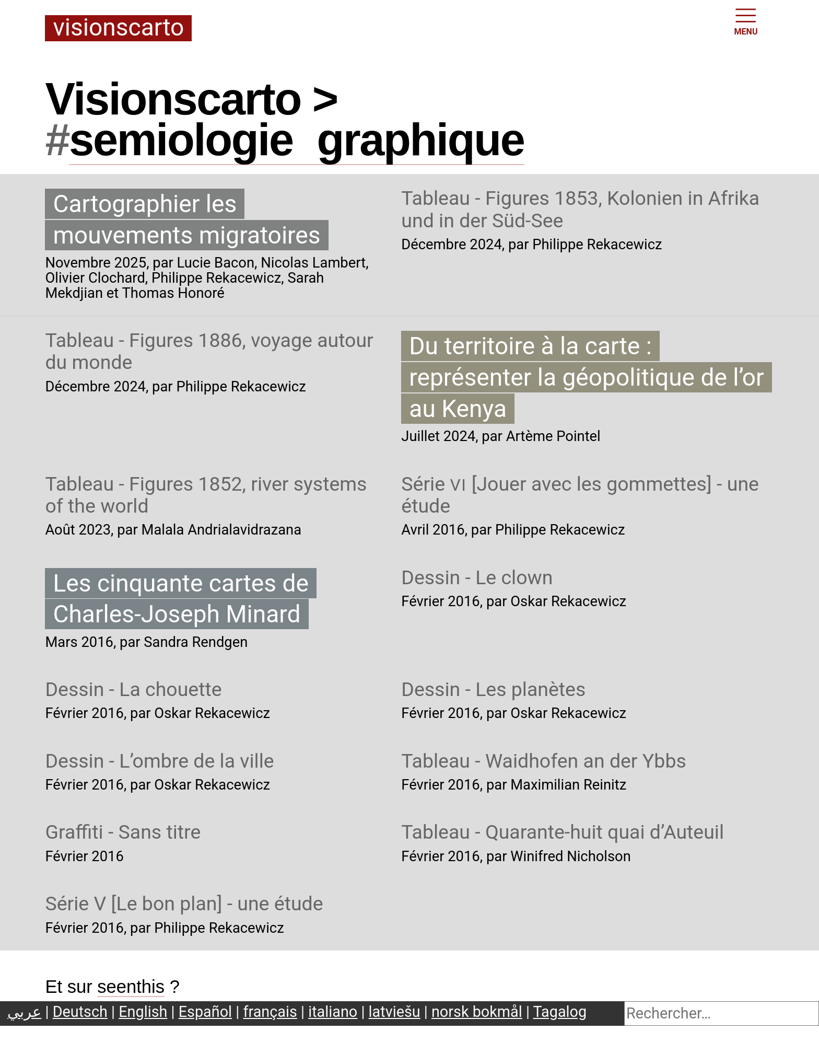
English (143, 1012)
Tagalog (560, 1012)
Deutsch (80, 1012)
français (270, 1012)
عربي (24, 1012)
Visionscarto (118, 28)
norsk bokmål (476, 1012)
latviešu (394, 1012)
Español (205, 1012)
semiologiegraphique (296, 139)
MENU (746, 21)
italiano (332, 1012)
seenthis (131, 987)
